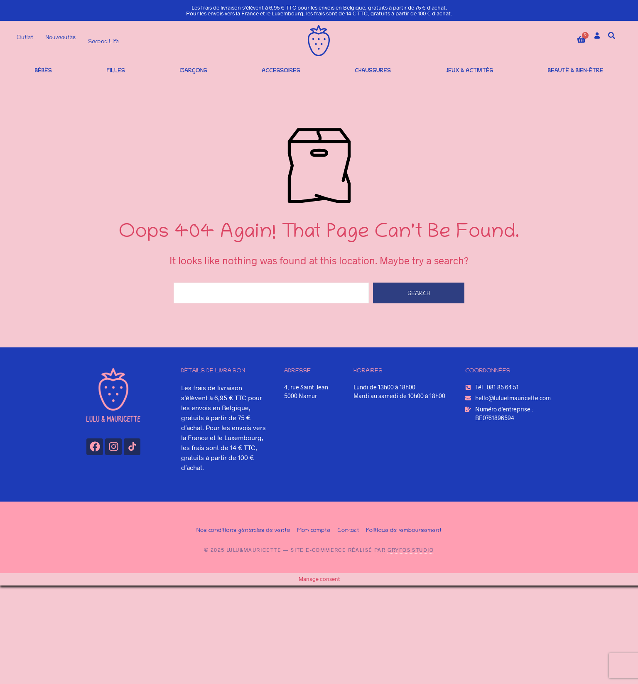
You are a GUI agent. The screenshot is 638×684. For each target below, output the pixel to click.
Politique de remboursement (403, 530)
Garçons (193, 71)
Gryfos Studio (411, 549)
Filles (115, 71)
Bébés (43, 71)
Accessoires (281, 71)
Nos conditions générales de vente (244, 530)
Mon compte (313, 530)
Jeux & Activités (469, 71)
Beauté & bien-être (575, 71)
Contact (348, 530)
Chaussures (373, 71)
